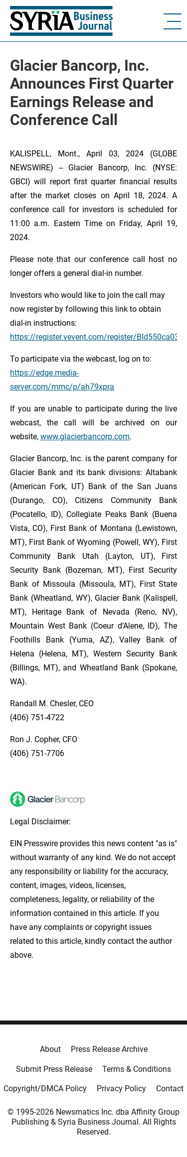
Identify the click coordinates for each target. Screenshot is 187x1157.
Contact (170, 1088)
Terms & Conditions (136, 1069)
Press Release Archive (109, 1049)
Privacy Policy (121, 1088)
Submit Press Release (54, 1069)
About (50, 1049)
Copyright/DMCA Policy (45, 1088)
